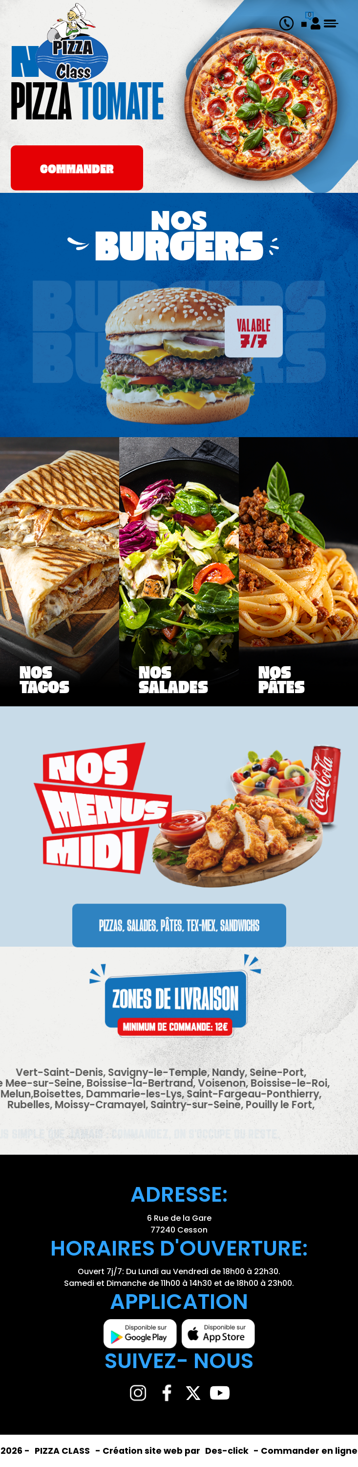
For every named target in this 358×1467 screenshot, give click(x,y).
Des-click (227, 1451)
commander (77, 170)
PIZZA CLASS (63, 1451)
